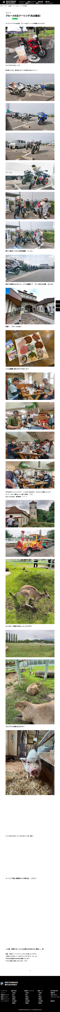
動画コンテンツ (39, 3)
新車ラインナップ (32, 1)
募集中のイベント (30, 3)
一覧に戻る (30, 970)
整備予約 (53, 993)
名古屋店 (14, 1001)
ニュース (21, 3)
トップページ (4, 991)
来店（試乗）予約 (54, 991)
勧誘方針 (53, 1001)
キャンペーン (22, 1)
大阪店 (13, 993)
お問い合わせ (54, 995)
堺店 (13, 995)
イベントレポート (49, 3)
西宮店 (13, 997)
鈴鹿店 (13, 1003)
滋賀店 (13, 999)
